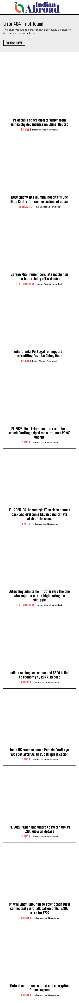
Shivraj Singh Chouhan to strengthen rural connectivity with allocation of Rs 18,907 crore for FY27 (39, 908)
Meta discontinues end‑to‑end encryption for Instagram (39, 987)
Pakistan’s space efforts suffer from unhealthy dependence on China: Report (39, 122)
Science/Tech (26, 206)
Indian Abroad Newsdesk (45, 130)
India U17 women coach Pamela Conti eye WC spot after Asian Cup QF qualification (39, 752)
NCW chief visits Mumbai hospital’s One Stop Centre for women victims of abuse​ (39, 199)
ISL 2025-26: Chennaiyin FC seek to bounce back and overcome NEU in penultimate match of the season (39, 514)
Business (26, 682)
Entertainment (26, 284)
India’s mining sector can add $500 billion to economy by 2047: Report (39, 675)
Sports (26, 442)
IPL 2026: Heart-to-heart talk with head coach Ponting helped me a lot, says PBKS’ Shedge (39, 433)
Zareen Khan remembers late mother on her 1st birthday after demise (39, 276)
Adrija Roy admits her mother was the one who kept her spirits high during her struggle (39, 595)
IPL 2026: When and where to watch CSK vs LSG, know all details (39, 829)
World (26, 129)
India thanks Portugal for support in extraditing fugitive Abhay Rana (39, 353)
